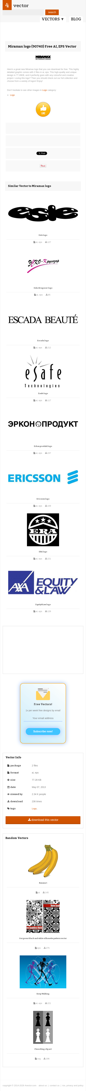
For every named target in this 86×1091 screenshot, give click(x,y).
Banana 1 (43, 883)
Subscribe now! (43, 731)
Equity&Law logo (43, 604)
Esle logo (43, 235)
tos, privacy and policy (72, 1085)
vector (21, 5)
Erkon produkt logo (43, 446)
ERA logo (43, 552)
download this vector (43, 819)
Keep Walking (43, 994)
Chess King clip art (43, 1049)
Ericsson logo (43, 499)
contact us (54, 1085)
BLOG (76, 19)
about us (43, 1085)
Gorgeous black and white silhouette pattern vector (43, 938)
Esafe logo (43, 393)
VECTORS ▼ (53, 19)
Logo (45, 90)
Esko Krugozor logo (43, 288)
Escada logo (43, 341)
